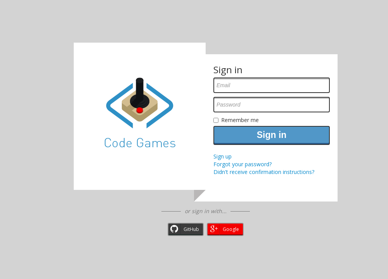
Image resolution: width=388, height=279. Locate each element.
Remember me (240, 120)
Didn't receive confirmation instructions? (263, 172)
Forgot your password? (242, 164)
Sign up (222, 156)
